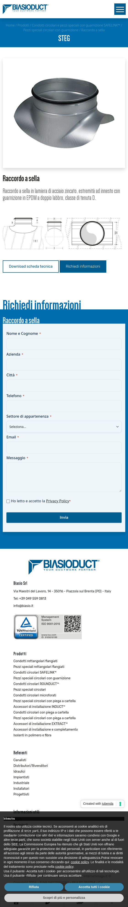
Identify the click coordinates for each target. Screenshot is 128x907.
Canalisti (19, 760)
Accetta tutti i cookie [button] (94, 887)
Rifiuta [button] (34, 887)
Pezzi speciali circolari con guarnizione (42, 678)
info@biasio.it (23, 606)
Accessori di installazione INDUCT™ (39, 707)
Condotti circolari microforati (34, 695)
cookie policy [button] (80, 862)
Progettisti (21, 794)
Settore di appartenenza (28, 420)
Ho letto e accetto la (41, 504)
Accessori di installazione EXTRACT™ (40, 724)
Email (12, 441)
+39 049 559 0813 (32, 599)
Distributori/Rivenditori (30, 766)
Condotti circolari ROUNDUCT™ (36, 684)
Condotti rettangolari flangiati (35, 661)
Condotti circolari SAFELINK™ (35, 672)
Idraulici (19, 772)
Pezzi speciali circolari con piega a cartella (44, 701)
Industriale (21, 783)
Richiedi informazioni (83, 266)
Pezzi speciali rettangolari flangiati (38, 667)
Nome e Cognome (23, 337)
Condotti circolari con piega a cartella (41, 712)
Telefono (15, 399)
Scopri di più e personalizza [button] (64, 897)
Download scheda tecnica (31, 266)
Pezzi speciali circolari (29, 690)
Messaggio (17, 462)
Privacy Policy (57, 504)
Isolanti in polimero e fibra (32, 735)
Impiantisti (21, 777)
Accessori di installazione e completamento (45, 730)
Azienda (14, 358)
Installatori (21, 789)
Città (11, 379)
